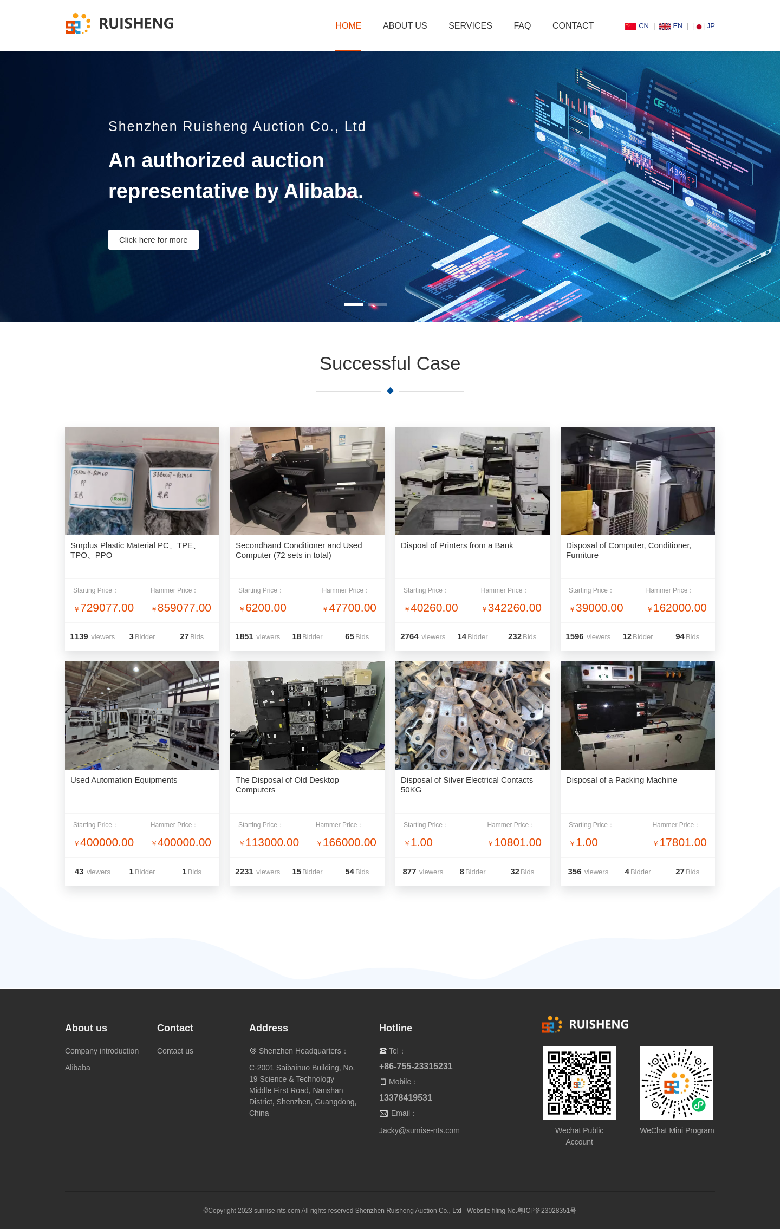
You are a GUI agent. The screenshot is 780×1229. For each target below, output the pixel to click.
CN (637, 26)
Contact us (175, 1050)
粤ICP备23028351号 (546, 1210)
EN (670, 26)
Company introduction (102, 1050)
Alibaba (77, 1067)
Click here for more (153, 239)
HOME (348, 25)
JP (704, 26)
